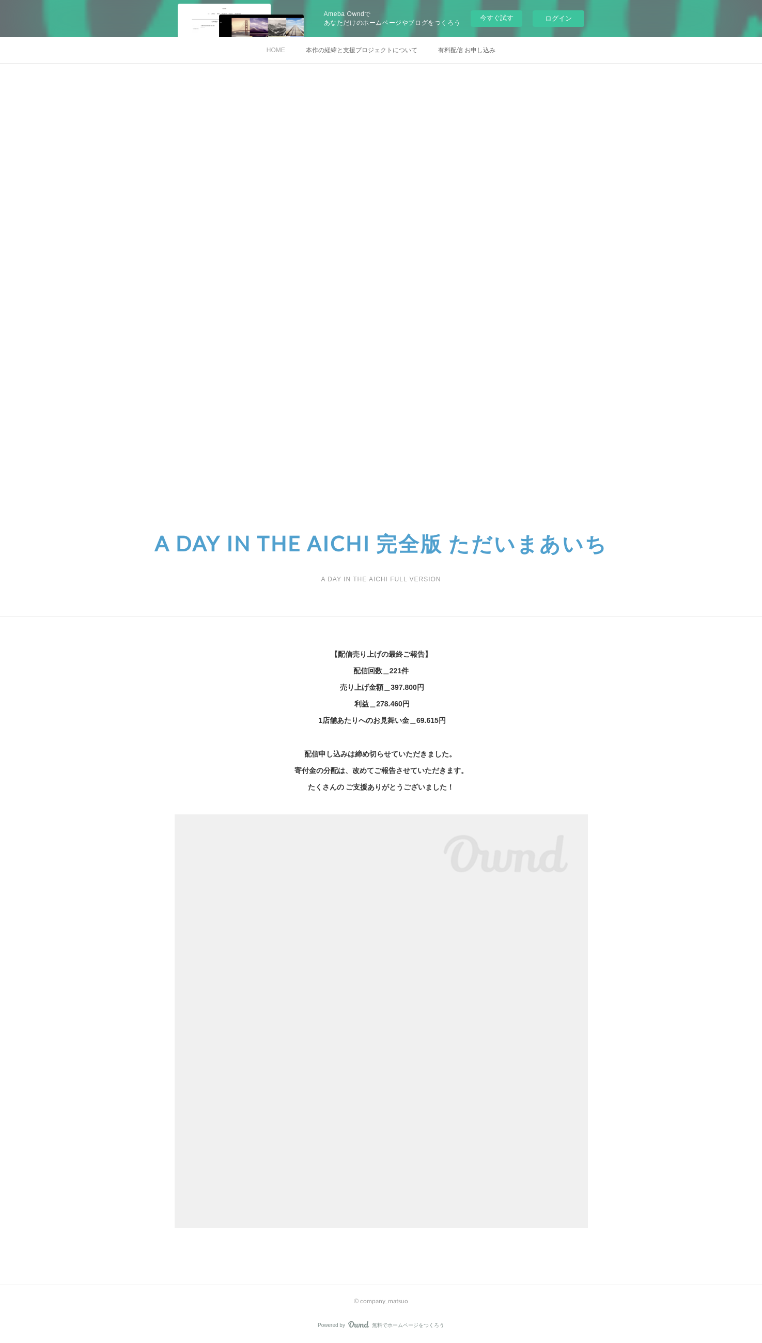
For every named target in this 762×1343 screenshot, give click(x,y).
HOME (276, 50)
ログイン (558, 18)
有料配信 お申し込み (466, 50)
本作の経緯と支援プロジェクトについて (361, 50)
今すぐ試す (497, 18)
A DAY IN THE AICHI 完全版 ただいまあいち (381, 543)
